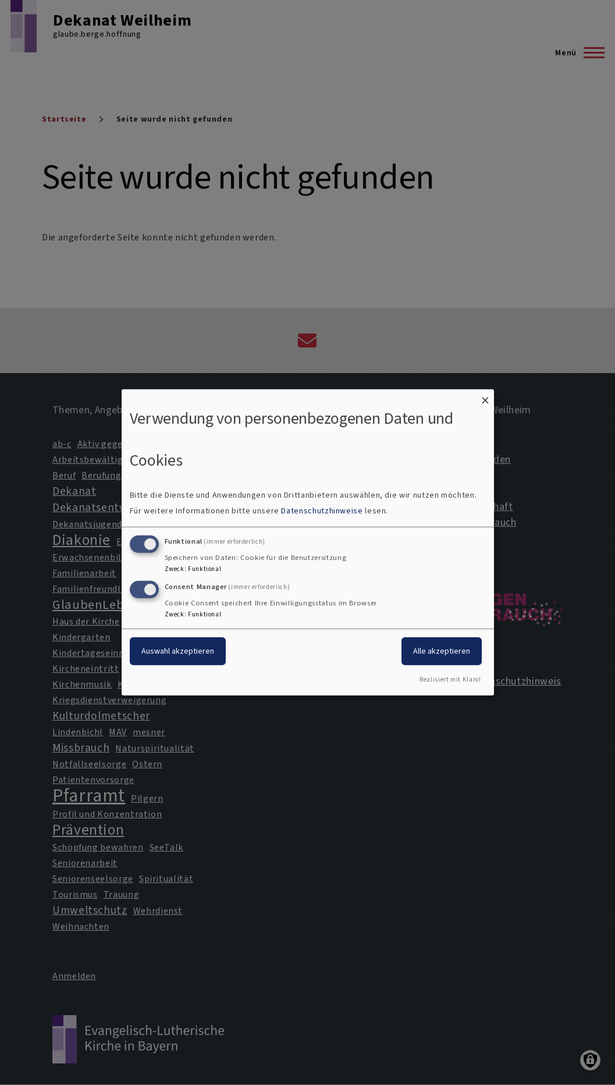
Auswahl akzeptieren (177, 650)
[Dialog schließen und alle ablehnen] (485, 396)
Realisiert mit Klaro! (450, 679)
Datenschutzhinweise (321, 510)
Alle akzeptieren (441, 650)
